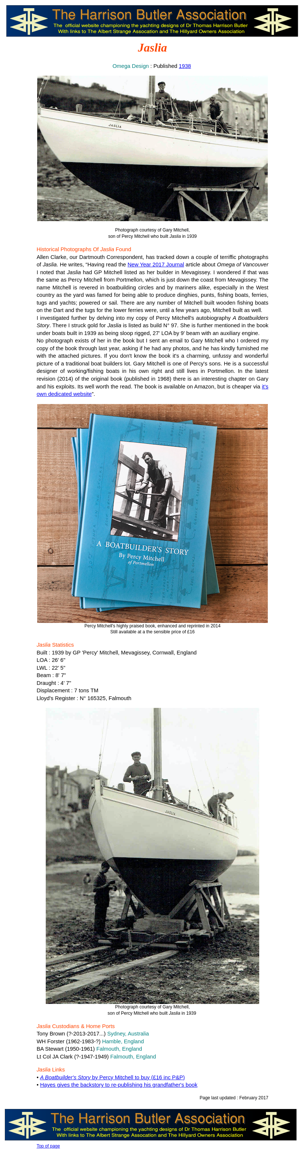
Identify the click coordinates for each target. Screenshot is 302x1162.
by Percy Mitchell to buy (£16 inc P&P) (112, 1077)
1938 (185, 66)
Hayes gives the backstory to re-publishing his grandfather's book (118, 1085)
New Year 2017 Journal (156, 264)
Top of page (48, 1146)
